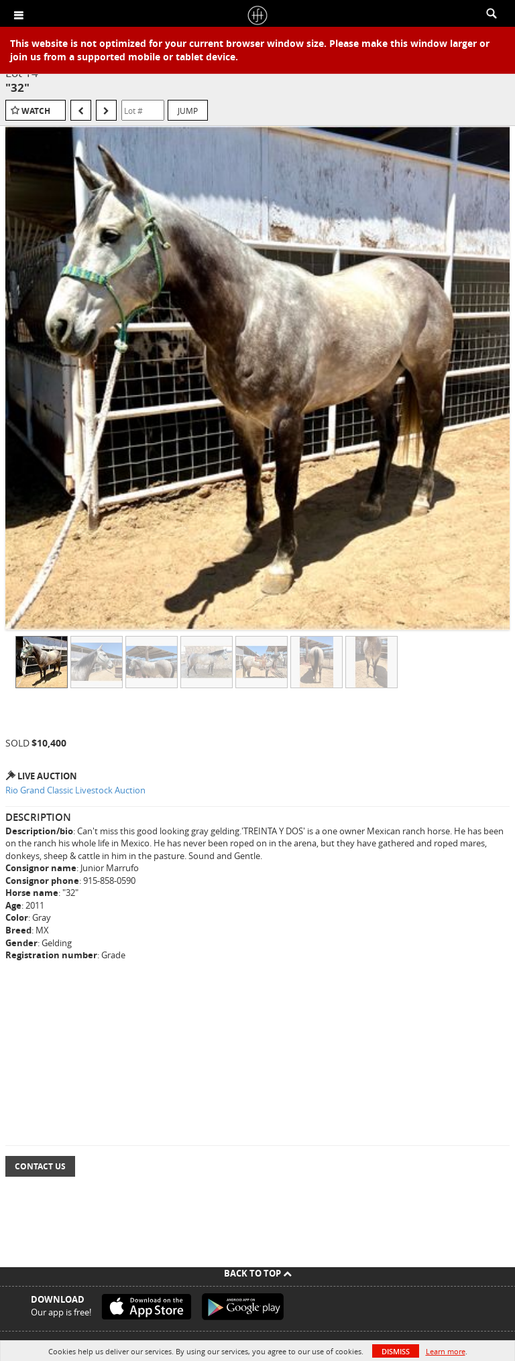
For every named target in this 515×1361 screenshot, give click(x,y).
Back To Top (258, 1273)
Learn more (445, 1351)
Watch (35, 111)
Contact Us (40, 1166)
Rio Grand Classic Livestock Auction (75, 790)
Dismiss (396, 1351)
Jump (188, 110)
